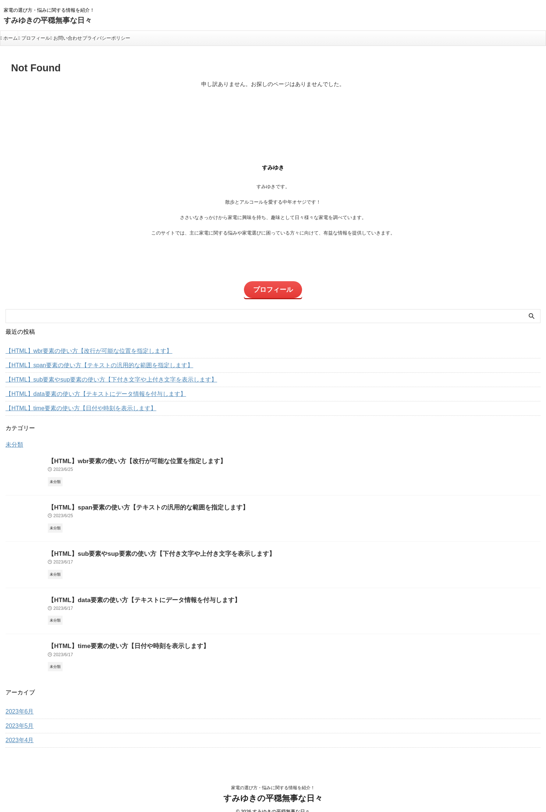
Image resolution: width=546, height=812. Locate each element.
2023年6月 (18, 701)
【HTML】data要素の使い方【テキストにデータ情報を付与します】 (84, 389)
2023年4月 (18, 730)
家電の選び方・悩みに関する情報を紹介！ (273, 777)
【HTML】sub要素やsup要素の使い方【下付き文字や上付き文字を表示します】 (98, 375)
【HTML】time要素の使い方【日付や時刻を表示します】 (72, 404)
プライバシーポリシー (106, 38)
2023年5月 (18, 716)
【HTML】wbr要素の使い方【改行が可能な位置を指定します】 (79, 346)
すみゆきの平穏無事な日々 (48, 20)
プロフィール (34, 38)
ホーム (9, 38)
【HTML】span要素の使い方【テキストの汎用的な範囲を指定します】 (88, 361)
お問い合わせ (66, 38)
